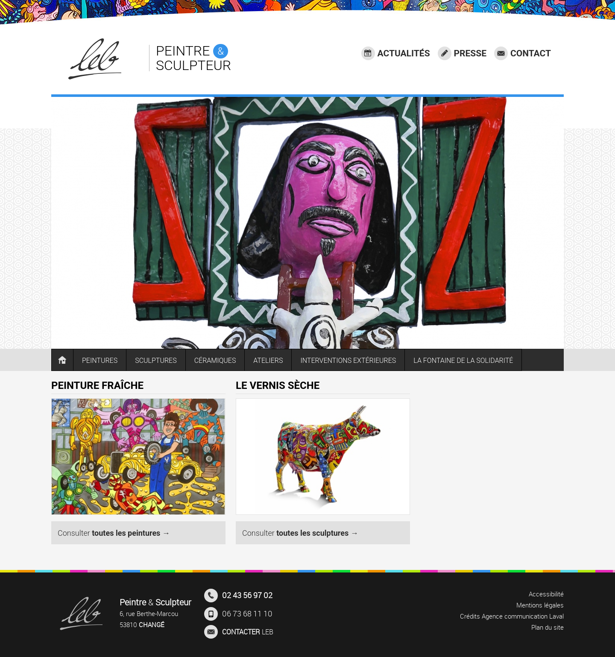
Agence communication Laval (523, 616)
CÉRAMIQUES (215, 360)
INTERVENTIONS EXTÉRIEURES (348, 360)
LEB (238, 632)
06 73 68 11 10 (238, 614)
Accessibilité (546, 594)
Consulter (114, 533)
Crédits (470, 616)
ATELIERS (268, 360)
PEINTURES (99, 360)
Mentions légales (540, 605)
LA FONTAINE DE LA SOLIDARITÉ (463, 360)
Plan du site (547, 627)
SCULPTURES (156, 360)
